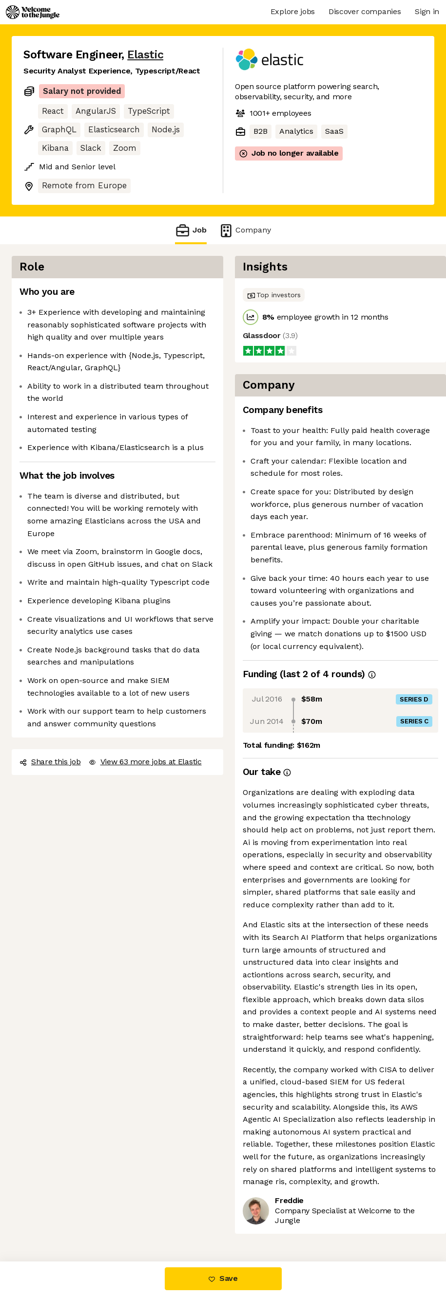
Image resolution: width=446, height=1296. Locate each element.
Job (190, 230)
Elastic (145, 54)
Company (244, 230)
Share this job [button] (50, 761)
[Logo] (32, 12)
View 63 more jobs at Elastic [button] (145, 761)
